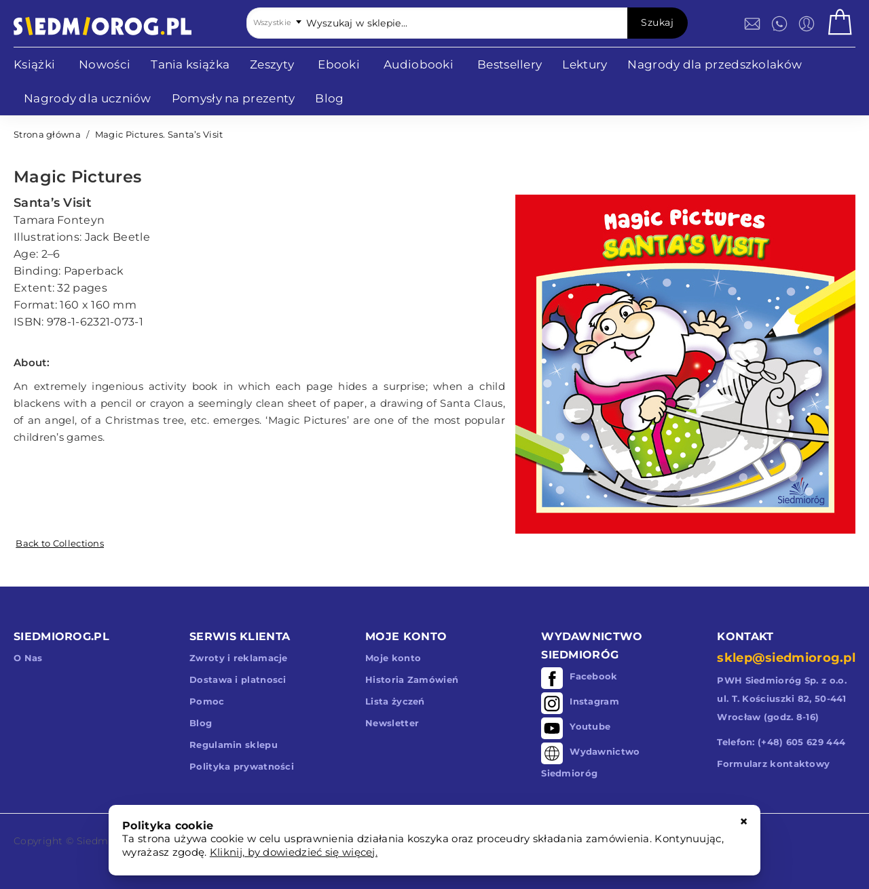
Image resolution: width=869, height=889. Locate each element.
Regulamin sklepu (233, 744)
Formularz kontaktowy (773, 763)
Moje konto (393, 657)
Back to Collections (60, 543)
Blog (200, 722)
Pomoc (207, 701)
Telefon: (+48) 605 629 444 (781, 741)
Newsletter (392, 722)
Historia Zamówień (411, 679)
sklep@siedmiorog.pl (786, 657)
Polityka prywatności (241, 766)
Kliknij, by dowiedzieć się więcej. (293, 852)
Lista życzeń (395, 701)
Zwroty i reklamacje (238, 657)
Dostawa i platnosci (237, 679)
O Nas (28, 657)
